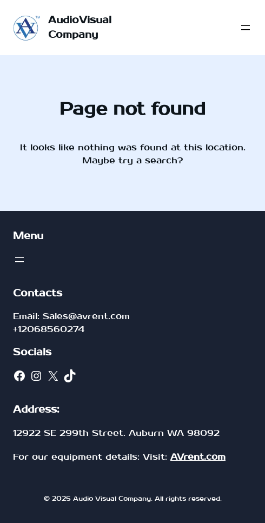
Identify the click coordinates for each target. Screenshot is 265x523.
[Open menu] (245, 27)
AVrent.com (198, 456)
